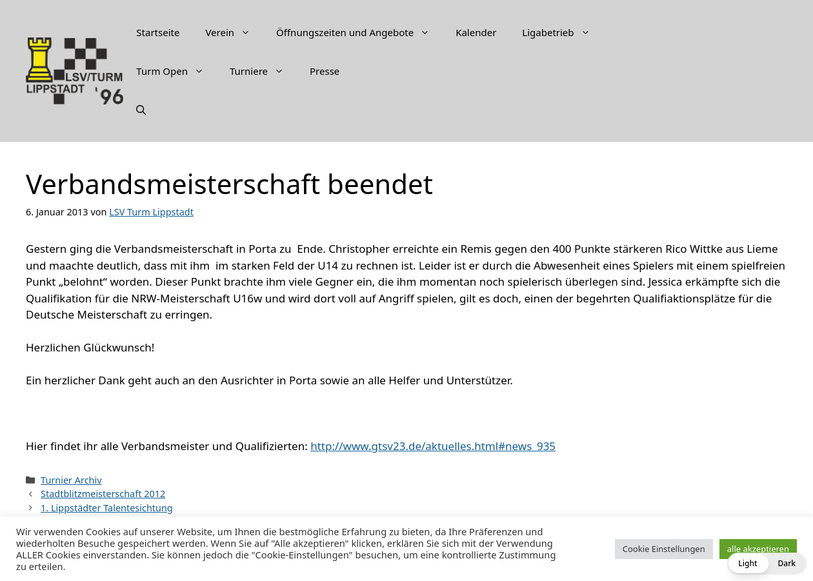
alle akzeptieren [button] (758, 549)
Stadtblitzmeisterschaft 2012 (103, 493)
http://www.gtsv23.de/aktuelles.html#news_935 (433, 445)
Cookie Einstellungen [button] (664, 549)
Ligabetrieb (562, 32)
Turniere (263, 71)
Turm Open (176, 71)
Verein (234, 32)
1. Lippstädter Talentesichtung (107, 508)
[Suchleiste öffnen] (141, 109)
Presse (324, 70)
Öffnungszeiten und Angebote (359, 32)
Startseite (157, 32)
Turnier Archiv (71, 480)
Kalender (476, 32)
